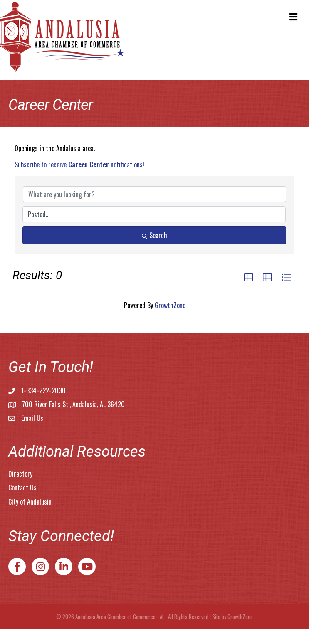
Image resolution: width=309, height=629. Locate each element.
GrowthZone (170, 305)
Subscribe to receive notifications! (79, 164)
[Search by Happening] (154, 214)
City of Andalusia (30, 502)
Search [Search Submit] (154, 235)
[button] (248, 277)
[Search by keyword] (154, 194)
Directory (20, 474)
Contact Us (22, 487)
